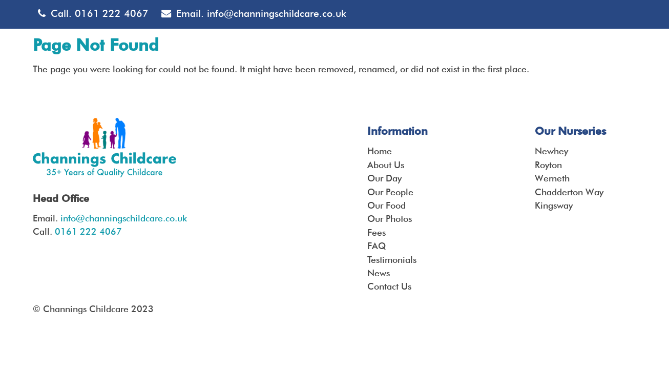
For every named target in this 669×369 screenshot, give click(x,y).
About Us (385, 164)
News (378, 273)
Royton (548, 164)
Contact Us (389, 286)
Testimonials (391, 259)
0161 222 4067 (112, 13)
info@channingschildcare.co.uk (276, 13)
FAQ (376, 245)
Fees (376, 232)
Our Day (384, 178)
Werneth (552, 178)
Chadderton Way (569, 192)
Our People (390, 192)
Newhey (551, 151)
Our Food (386, 205)
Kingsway (554, 205)
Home (379, 151)
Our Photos (389, 218)
